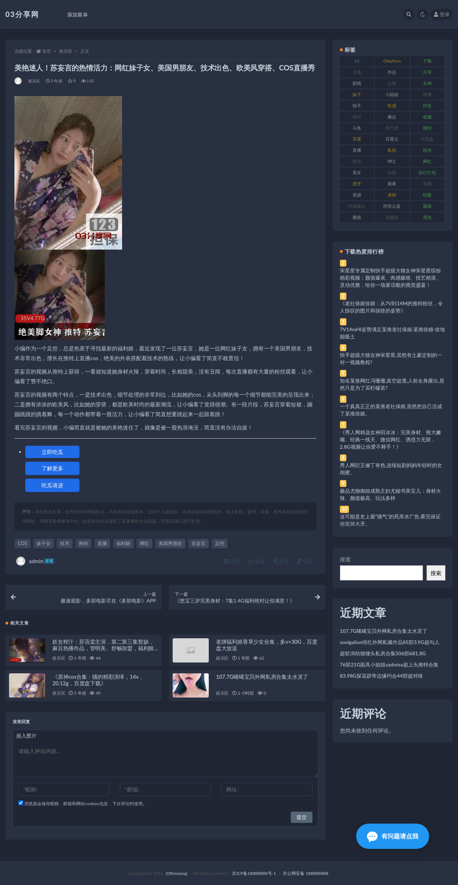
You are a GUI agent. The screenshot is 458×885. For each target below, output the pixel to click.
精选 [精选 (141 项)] (357, 161)
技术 (64, 543)
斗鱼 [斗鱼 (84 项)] (357, 128)
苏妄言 (198, 543)
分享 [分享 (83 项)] (427, 72)
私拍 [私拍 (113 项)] (392, 150)
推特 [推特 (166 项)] (357, 117)
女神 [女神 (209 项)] (427, 83)
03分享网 (22, 14)
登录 (442, 14)
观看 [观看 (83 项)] (392, 183)
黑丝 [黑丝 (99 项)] (427, 217)
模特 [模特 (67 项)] (427, 128)
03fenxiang (176, 873)
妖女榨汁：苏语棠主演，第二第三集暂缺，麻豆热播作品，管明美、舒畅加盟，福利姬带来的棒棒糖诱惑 (103, 648)
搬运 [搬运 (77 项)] (392, 117)
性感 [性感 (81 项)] (392, 105)
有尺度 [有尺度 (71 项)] (391, 128)
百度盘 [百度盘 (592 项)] (427, 139)
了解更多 (52, 468)
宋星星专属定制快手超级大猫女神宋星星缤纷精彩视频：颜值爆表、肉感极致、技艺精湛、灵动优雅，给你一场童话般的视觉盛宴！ (390, 277)
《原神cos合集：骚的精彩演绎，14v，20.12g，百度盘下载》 (98, 679)
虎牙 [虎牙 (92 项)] (357, 183)
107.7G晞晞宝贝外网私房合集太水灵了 (262, 676)
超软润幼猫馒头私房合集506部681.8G (383, 653)
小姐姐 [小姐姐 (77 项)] (391, 94)
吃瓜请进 (52, 485)
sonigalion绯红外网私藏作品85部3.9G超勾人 (390, 642)
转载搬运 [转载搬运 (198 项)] (357, 206)
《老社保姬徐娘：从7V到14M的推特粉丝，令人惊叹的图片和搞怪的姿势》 (391, 307)
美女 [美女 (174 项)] (357, 172)
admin (35, 561)
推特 (83, 543)
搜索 (345, 559)
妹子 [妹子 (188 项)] (357, 94)
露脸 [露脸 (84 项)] (427, 206)
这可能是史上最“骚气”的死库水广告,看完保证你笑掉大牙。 (390, 520)
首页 (46, 51)
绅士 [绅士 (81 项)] (392, 161)
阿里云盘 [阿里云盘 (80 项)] (392, 206)
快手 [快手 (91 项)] (357, 105)
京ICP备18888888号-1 (254, 873)
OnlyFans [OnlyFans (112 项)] (392, 61)
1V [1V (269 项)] (356, 61)
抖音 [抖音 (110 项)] (427, 105)
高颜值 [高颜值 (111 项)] (391, 217)
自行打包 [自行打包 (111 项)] (427, 172)
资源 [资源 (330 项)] (357, 195)
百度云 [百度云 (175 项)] (391, 139)
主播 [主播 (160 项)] (357, 72)
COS (22, 543)
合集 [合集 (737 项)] (392, 83)
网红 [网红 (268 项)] (427, 161)
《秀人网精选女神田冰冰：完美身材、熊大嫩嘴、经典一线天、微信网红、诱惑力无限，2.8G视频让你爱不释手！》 (390, 439)
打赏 (232, 561)
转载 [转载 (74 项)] (427, 195)
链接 (305, 561)
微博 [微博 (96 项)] (427, 94)
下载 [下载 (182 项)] (427, 61)
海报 (281, 561)
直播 (102, 543)
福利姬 (123, 543)
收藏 (256, 561)
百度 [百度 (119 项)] (357, 139)
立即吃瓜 (52, 452)
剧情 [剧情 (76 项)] (357, 83)
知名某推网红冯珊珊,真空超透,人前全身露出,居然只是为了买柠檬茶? (392, 384)
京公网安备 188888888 (305, 873)
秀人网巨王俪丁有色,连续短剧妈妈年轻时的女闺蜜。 (391, 468)
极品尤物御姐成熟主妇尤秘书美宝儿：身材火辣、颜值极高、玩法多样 (390, 494)
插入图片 (26, 736)
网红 (144, 543)
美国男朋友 (170, 543)
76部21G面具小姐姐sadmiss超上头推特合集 (389, 664)
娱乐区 (65, 51)
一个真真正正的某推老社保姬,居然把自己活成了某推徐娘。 (391, 409)
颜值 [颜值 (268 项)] (357, 217)
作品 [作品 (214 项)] (392, 72)
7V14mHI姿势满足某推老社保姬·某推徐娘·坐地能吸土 (392, 333)
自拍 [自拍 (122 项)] (392, 172)
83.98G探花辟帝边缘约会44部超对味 (381, 676)
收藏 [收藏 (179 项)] (427, 117)
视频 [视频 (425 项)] (427, 183)
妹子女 (43, 543)
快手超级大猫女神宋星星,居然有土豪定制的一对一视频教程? (391, 358)
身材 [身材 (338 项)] (392, 195)
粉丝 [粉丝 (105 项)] (427, 150)
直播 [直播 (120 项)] (357, 150)
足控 (219, 543)
